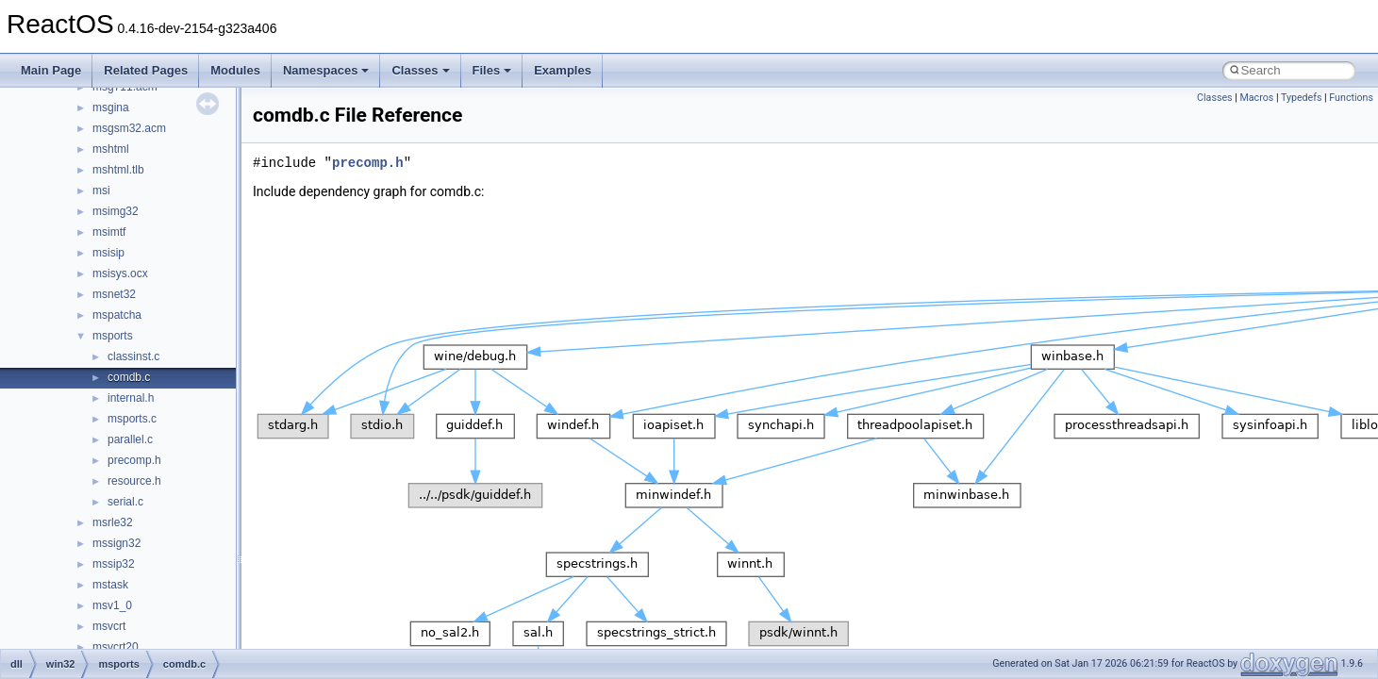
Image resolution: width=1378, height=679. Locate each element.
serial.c (125, 501)
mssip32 (113, 564)
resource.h (134, 481)
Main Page (51, 70)
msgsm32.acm (129, 128)
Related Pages (146, 70)
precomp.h (134, 460)
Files (492, 70)
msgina (110, 107)
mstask (110, 584)
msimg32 (115, 211)
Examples (562, 70)
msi (101, 190)
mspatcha (116, 315)
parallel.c (130, 439)
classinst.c (133, 356)
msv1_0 (112, 605)
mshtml (110, 149)
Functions (1351, 97)
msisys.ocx (120, 273)
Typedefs (1301, 97)
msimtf (108, 232)
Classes (420, 70)
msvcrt (108, 626)
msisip (108, 252)
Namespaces (326, 70)
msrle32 (112, 522)
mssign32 (116, 543)
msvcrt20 (115, 647)
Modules (235, 70)
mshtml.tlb (118, 169)
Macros (1256, 97)
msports (112, 335)
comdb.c (129, 377)
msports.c (132, 418)
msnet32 (114, 294)
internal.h (131, 398)
